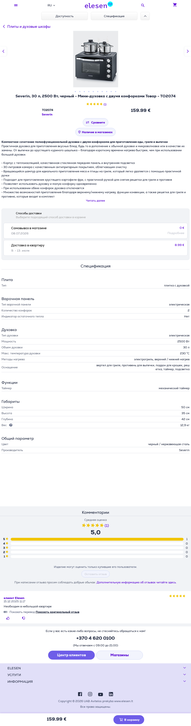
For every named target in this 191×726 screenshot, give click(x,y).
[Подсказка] (10, 425)
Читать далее (95, 200)
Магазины (119, 655)
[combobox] (51, 5)
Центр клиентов (71, 655)
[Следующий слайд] (187, 51)
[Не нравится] (24, 618)
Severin (47, 114)
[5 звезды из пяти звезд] (101, 104)
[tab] (95, 231)
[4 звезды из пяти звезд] (98, 104)
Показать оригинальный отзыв (57, 612)
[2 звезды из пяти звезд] (91, 104)
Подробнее (175, 233)
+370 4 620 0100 (95, 638)
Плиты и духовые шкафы (25, 26)
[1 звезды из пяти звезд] (88, 104)
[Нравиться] (9, 618)
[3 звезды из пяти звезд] (94, 104)
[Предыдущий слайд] (3, 51)
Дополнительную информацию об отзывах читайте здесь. (137, 582)
